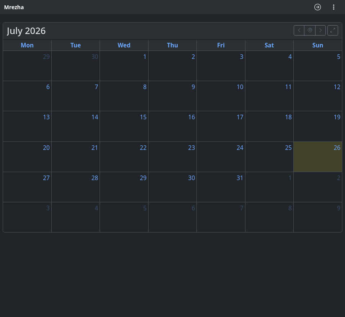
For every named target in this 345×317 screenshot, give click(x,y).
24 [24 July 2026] (240, 148)
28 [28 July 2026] (95, 178)
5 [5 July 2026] (338, 57)
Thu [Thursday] (172, 45)
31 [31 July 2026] (240, 178)
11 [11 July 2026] (288, 87)
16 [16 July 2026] (191, 117)
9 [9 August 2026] (338, 208)
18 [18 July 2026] (288, 117)
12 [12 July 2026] (337, 87)
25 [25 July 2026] (288, 148)
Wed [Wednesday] (124, 45)
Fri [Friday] (221, 45)
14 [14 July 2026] (95, 117)
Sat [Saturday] (269, 45)
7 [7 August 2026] (242, 208)
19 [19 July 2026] (337, 117)
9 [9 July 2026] (193, 87)
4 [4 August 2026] (96, 208)
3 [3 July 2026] (242, 57)
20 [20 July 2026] (46, 148)
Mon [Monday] (27, 45)
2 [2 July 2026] (193, 57)
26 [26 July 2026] (337, 148)
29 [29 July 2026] (143, 178)
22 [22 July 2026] (143, 148)
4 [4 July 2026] (290, 57)
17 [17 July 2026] (240, 117)
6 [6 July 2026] (48, 87)
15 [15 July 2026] (143, 117)
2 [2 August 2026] (338, 178)
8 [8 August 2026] (290, 208)
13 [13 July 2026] (46, 117)
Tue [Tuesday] (75, 45)
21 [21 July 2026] (95, 148)
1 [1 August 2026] (290, 178)
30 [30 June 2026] (95, 57)
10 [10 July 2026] (240, 87)
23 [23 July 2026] (191, 148)
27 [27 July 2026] (46, 178)
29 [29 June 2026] (46, 57)
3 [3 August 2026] (48, 208)
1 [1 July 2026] (145, 57)
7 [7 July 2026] (96, 87)
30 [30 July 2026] (191, 178)
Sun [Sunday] (318, 45)
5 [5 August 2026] (145, 208)
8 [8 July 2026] (145, 87)
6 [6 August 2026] (193, 208)
